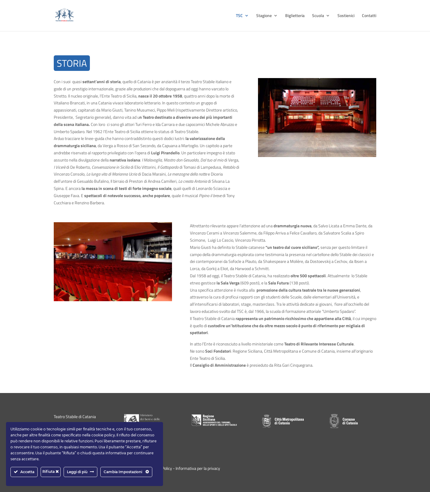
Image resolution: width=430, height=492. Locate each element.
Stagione (264, 16)
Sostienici (345, 16)
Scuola (318, 16)
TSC (239, 16)
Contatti (369, 16)
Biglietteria (295, 16)
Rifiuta (50, 471)
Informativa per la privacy (198, 468)
